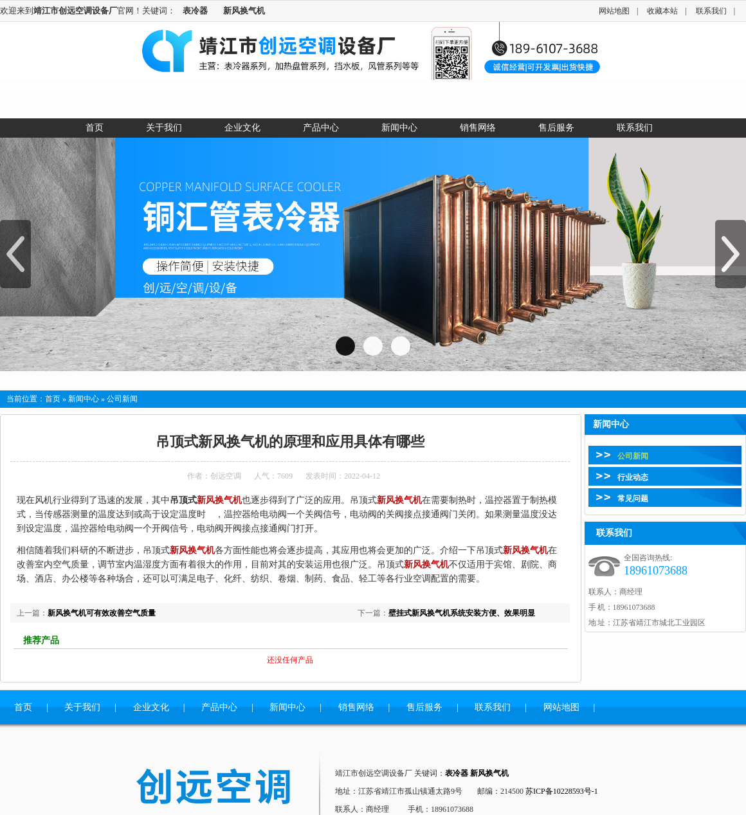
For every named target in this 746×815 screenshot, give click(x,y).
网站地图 (614, 10)
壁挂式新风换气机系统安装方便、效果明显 (461, 613)
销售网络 (356, 707)
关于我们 (82, 707)
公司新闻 (632, 456)
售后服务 (424, 707)
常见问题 (632, 498)
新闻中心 (83, 398)
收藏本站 (662, 10)
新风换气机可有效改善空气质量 (102, 613)
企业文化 (151, 707)
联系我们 (711, 10)
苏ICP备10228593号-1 (561, 791)
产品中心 (219, 707)
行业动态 (632, 477)
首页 (52, 398)
